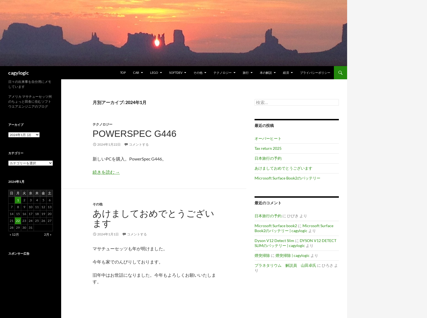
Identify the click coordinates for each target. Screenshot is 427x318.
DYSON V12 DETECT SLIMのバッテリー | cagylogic (295, 243)
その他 (197, 72)
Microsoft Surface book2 (276, 225)
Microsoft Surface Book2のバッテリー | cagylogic (294, 228)
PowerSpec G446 (134, 134)
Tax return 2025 (268, 148)
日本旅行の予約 (268, 158)
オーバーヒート (268, 138)
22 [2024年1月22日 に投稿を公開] (18, 221)
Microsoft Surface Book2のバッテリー (287, 178)
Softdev (175, 72)
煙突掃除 (262, 255)
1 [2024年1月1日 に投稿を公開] (18, 200)
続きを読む (106, 172)
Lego (154, 72)
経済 (286, 72)
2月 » (48, 234)
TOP (123, 72)
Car (136, 72)
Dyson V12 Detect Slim (274, 240)
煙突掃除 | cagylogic (292, 255)
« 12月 (14, 234)
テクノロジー (223, 72)
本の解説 (266, 72)
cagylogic (18, 73)
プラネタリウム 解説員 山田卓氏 (285, 265)
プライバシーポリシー (315, 72)
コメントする (139, 144)
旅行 (246, 72)
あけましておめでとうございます (153, 218)
